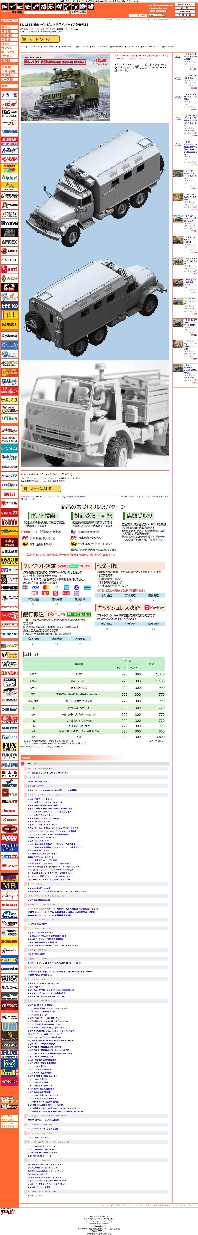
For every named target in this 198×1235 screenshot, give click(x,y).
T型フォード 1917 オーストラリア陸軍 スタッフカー (49, 880)
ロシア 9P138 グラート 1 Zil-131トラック (44, 1018)
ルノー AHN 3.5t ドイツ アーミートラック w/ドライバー (50, 812)
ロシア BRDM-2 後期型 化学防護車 (42, 1063)
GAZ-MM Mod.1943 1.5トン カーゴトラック (45, 1171)
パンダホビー (33, 1116)
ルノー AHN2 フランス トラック (41, 815)
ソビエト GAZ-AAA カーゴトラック (42, 1150)
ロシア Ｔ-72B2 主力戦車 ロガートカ (42, 1076)
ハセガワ (9, 645)
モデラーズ (9, 959)
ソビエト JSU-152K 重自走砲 (39, 1070)
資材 (75, 6)
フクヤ (9, 755)
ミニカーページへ (9, 56)
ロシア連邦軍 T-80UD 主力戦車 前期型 (43, 1102)
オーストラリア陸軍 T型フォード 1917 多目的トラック (50, 876)
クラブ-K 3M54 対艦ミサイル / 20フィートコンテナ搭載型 (51, 1031)
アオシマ (9, 131)
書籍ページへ (9, 86)
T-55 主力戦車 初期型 (36, 954)
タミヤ (30, 979)
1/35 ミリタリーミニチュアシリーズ (48, 979)
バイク (35, 6)
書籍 (90, 6)
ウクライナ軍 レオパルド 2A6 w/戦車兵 (190, 56)
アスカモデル (9, 159)
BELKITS (9, 801)
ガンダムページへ (9, 48)
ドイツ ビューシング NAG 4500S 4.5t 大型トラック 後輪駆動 (52, 790)
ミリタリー (40, 777)
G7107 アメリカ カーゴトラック (41, 857)
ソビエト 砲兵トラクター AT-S (40, 1086)
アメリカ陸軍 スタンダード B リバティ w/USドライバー (50, 873)
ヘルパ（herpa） (9, 810)
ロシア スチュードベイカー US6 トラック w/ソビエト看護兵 (52, 831)
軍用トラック (169, 47)
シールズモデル (9, 457)
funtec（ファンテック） (9, 728)
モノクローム (9, 987)
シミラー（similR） (9, 475)
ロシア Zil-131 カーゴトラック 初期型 (43, 1129)
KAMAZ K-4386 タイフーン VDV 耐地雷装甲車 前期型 (49, 915)
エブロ (9, 305)
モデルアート (9, 969)
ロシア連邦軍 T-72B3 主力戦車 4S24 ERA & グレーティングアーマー (55, 1112)
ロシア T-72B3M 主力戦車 (38, 1082)
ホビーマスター (9, 865)
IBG (29, 786)
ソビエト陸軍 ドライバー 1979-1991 (42, 860)
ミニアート (32, 1160)
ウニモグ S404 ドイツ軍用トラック (190, 218)
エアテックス (9, 241)
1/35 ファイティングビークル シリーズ (53, 1142)
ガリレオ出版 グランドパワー (9, 372)
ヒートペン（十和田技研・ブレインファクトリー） (9, 691)
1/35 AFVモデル (38, 786)
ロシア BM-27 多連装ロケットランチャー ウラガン (48, 1008)
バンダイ (9, 673)
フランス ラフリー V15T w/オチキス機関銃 (190, 322)
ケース (83, 6)
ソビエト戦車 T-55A (36, 987)
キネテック (9, 363)
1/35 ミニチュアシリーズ (48, 1192)
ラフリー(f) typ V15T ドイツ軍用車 (190, 239)
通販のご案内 (9, 1119)
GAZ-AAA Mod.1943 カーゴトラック (42, 1168)
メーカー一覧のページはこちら (9, 95)
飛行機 (12, 6)
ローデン (9, 1081)
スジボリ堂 (9, 503)
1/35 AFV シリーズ (44, 769)
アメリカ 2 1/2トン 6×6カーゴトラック (43, 984)
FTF (9, 287)
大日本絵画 (9, 551)
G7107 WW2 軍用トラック (38, 851)
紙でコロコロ (9, 345)
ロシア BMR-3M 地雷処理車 (39, 900)
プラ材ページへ (9, 75)
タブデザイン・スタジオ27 (9, 560)
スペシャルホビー (9, 521)
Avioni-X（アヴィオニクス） (9, 122)
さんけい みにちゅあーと (9, 439)
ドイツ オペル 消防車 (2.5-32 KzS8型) (43, 805)
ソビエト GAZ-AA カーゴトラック (41, 1146)
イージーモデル (9, 186)
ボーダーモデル (34, 1133)
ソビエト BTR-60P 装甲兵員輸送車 (42, 1044)
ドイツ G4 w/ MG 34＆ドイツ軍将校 (190, 96)
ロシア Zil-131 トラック (37, 1015)
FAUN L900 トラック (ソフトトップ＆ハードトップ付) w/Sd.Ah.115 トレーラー (60, 972)
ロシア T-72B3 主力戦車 (37, 1079)
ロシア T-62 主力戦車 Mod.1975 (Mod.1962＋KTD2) (49, 1050)
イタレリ (9, 205)
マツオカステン (9, 895)
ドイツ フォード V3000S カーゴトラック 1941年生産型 (50, 809)
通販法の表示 (9, 1127)
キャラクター (43, 6)
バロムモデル (9, 664)
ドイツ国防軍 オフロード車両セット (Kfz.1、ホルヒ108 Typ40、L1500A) (57, 891)
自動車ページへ (9, 40)
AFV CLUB (32, 769)
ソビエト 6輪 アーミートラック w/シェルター (46, 802)
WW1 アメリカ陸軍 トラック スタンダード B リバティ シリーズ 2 (54, 867)
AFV (112, 1205)
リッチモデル (9, 1063)
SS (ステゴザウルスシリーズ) (53, 896)
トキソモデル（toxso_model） (9, 597)
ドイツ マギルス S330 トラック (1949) (43, 818)
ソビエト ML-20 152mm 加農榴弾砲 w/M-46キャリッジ (50, 1053)
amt (9, 269)
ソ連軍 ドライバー (49, 47)
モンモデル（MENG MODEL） (9, 1005)
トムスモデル (9, 615)
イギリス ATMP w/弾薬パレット (40, 933)
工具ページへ (9, 71)
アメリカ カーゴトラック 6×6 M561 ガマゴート (47, 997)
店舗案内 (185, 15)
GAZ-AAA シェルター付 (37, 1174)
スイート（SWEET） (9, 494)
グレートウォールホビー (9, 381)
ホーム (104, 1205)
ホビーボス (32, 1142)
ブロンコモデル (34, 1125)
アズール (9, 150)
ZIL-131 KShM (33, 47)
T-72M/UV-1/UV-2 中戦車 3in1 (40, 975)
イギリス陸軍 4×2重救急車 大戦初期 (42, 942)
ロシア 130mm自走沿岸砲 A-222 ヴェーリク (45, 1024)
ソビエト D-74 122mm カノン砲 (40, 1057)
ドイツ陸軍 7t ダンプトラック (40, 1156)
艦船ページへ (9, 35)
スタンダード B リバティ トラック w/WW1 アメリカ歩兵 (50, 870)
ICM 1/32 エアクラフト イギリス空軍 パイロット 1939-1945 (144, 497)
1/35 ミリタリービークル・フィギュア (39, 29)
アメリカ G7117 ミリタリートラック (42, 854)
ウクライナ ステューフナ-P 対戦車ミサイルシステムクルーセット (190, 121)
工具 (67, 6)
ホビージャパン (9, 838)
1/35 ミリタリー (48, 905)
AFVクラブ (9, 260)
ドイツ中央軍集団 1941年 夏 (39, 888)
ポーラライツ (9, 829)
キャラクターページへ (9, 52)
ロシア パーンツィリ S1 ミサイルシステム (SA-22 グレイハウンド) (54, 963)
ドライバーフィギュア (152, 47)
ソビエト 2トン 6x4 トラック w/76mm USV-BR (47, 1181)
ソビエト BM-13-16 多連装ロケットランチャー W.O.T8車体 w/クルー (55, 847)
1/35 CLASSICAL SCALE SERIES (52, 1116)
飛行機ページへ (9, 31)
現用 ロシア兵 (117, 47)
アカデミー (9, 140)
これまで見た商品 (138, 15)
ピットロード (9, 709)
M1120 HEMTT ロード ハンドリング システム (46, 1028)
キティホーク (9, 354)
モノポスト (9, 996)
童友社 (9, 588)
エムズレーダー (10, 1100)
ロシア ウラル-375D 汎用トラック (41, 1012)
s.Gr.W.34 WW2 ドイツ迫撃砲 (190, 197)
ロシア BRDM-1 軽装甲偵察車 (40, 1073)
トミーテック (9, 606)
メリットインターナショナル (9, 950)
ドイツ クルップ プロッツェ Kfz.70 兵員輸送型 (46, 993)
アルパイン (9, 177)
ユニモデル (9, 1017)
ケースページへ (9, 79)
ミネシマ (9, 914)
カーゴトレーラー (35, 1196)
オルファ (9, 324)
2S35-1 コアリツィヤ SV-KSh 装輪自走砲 (44, 1037)
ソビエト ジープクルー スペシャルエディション (47, 1184)
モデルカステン (9, 978)
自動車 (27, 6)
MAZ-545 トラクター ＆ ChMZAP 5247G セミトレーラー (50, 1041)
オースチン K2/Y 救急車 (37, 924)
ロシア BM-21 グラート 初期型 (40, 1005)
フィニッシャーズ (9, 737)
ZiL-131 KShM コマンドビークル (41, 838)
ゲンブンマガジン (9, 400)
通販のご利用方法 (185, 4)
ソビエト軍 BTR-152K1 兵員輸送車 (42, 1099)
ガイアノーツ (9, 335)
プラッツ (9, 774)
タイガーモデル (34, 959)
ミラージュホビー (9, 923)
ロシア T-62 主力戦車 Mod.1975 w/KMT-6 (44, 1047)
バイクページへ (9, 44)
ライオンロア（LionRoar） (9, 1035)
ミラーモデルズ (9, 932)
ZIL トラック (83, 47)
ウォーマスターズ (9, 232)
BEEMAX (9, 700)
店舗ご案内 (9, 1116)
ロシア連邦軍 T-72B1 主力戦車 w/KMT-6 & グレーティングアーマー (55, 1108)
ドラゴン (9, 625)
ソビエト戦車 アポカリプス (39, 1138)
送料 (185, 8)
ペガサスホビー (9, 792)
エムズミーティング (10, 1106)
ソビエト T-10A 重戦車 (37, 1066)
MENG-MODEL (34, 896)
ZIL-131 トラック (67, 47)
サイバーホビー (9, 430)
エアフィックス (34, 920)
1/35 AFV (45, 959)
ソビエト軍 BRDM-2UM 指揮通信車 (42, 1060)
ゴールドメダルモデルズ (9, 409)
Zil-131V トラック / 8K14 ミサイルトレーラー (46, 1034)
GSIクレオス (9, 448)
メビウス (9, 941)
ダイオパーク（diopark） (9, 542)
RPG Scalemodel (34, 905)
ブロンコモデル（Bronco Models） (9, 783)
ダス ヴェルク (33, 967)
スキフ (30, 950)
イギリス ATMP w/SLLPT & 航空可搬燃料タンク (47, 936)
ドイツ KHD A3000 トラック (39, 821)
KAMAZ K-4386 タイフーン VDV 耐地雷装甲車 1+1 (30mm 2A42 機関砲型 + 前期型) (61, 912)
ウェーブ (9, 223)
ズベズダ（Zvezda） (9, 530)
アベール (9, 168)
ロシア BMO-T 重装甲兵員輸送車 (41, 1089)
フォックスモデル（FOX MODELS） (9, 746)
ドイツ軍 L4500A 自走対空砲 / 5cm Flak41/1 (46, 1105)
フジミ (9, 764)
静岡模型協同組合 (9, 466)
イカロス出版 (9, 195)
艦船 (20, 6)
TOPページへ (9, 20)
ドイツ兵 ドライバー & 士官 (39, 1187)
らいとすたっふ (9, 1044)
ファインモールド (9, 719)
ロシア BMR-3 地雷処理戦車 (39, 1092)
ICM (22, 478)
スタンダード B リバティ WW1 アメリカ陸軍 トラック (49, 863)
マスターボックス (9, 886)
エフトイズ (9, 296)
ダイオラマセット (39, 884)
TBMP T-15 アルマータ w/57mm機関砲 (43, 1120)
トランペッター (34, 1001)
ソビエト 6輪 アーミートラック (40, 799)
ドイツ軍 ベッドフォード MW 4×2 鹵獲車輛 (45, 939)
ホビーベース (9, 847)
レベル (9, 1072)
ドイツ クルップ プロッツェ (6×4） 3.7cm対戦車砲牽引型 (51, 990)
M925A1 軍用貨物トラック (38, 782)
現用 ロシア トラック (100, 47)
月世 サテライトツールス (9, 390)
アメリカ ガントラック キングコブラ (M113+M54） (48, 773)
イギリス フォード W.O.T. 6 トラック (42, 825)
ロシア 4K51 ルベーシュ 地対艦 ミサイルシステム (48, 1021)
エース (9, 278)
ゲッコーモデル (34, 928)
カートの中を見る (157, 15)
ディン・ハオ (9, 579)
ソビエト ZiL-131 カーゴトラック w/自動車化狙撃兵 (48, 834)
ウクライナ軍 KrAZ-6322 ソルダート (42, 1153)
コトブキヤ (9, 418)
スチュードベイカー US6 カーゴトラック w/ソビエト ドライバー (53, 828)
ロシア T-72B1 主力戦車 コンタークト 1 (44, 1095)
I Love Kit (31, 777)
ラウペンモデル (9, 1054)
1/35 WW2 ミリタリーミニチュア (51, 1160)
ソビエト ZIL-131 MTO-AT (38, 841)
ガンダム (51, 6)
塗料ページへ (9, 67)
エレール (9, 315)
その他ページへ (9, 60)
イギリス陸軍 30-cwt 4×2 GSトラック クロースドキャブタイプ (53, 946)
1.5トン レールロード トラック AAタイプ (44, 1177)
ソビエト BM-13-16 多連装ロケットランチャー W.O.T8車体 (51, 844)
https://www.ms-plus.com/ (99, 1224)
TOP (11, 12)
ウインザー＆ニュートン (9, 214)
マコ (9, 877)
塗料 (59, 6)
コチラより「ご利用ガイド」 (56, 747)
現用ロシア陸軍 (133, 47)
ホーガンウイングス (9, 819)
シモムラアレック (9, 485)
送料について (9, 1123)
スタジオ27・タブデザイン (9, 512)
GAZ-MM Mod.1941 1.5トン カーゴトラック (45, 1165)
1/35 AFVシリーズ (48, 1001)
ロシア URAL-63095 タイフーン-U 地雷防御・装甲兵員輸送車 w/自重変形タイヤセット (63, 909)
